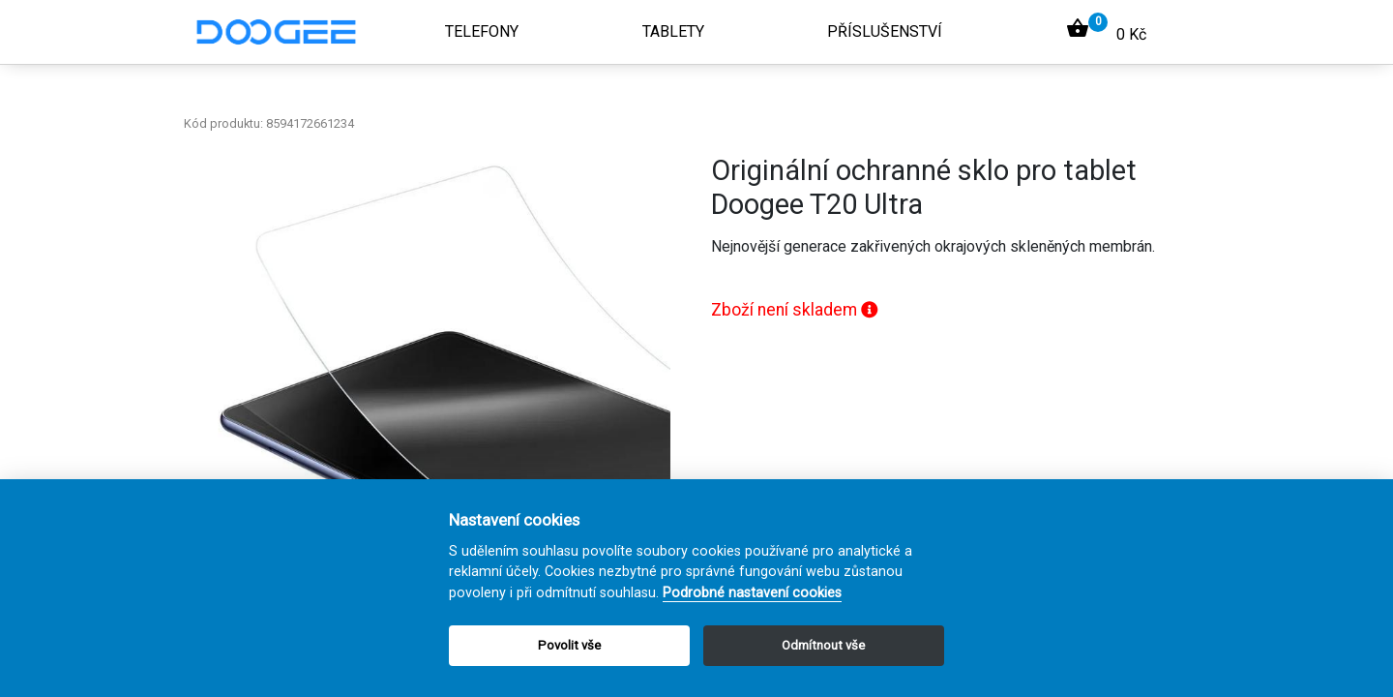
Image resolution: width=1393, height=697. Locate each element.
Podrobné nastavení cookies (752, 593)
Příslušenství (884, 31)
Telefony (482, 31)
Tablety (673, 31)
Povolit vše (569, 645)
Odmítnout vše (823, 645)
